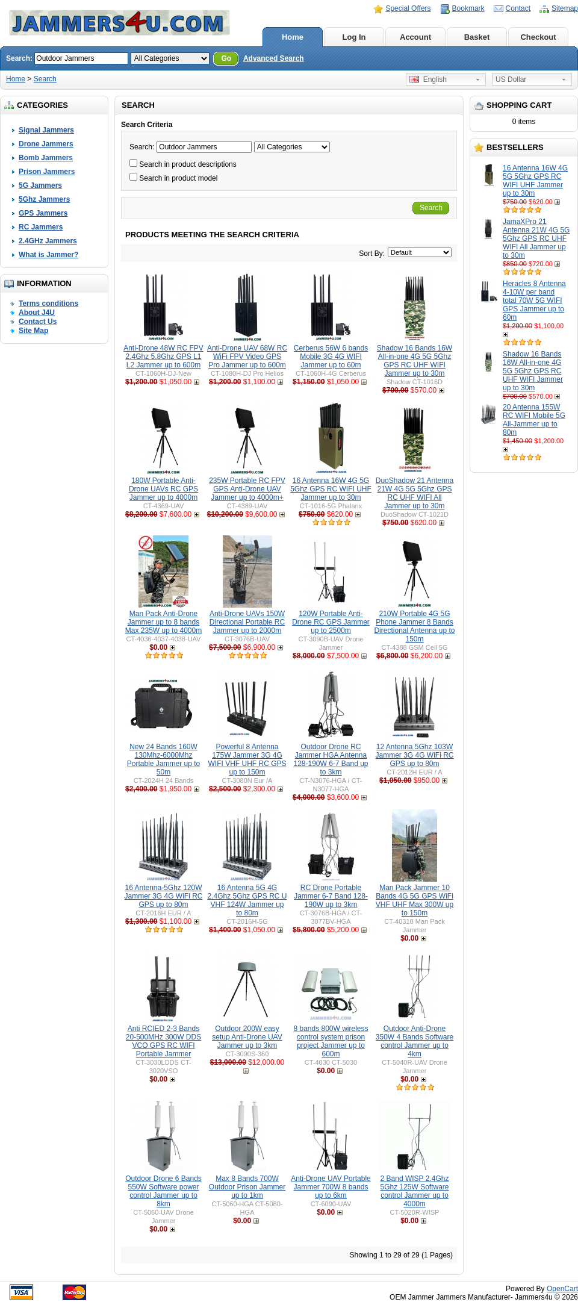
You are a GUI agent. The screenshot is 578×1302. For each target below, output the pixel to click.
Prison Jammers (47, 171)
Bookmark (468, 8)
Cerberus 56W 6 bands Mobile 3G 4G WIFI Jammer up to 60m (331, 356)
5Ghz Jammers (44, 199)
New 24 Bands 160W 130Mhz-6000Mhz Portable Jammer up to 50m (163, 759)
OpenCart (562, 1289)
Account (415, 37)
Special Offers (407, 8)
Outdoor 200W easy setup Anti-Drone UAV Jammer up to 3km (247, 1037)
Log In (354, 37)
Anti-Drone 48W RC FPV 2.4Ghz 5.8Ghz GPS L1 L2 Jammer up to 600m (163, 356)
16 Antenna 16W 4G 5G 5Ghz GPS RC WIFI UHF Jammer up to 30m (535, 181)
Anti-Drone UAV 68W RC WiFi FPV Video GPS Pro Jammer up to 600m (247, 356)
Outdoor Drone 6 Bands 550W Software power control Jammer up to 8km (163, 1191)
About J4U (37, 312)
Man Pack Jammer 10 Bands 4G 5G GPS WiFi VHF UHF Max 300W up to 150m (414, 900)
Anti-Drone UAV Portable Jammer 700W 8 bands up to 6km (331, 1187)
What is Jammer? (48, 255)
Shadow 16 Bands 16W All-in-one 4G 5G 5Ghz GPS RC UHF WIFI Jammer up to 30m (533, 371)
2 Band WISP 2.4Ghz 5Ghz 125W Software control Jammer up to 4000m (414, 1191)
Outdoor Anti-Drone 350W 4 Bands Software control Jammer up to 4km (414, 1041)
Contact (518, 8)
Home (292, 37)
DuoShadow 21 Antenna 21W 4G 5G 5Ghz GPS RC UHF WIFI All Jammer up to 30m (414, 493)
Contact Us (38, 321)
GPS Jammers (43, 213)
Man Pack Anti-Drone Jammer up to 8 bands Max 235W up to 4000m (163, 622)
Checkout (538, 37)
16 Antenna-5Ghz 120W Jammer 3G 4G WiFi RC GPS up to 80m (163, 896)
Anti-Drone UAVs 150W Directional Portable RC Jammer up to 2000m (247, 622)
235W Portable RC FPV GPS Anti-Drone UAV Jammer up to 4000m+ (247, 489)
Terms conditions (48, 303)
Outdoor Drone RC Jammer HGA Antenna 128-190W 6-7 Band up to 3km (330, 759)
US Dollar (511, 79)
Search (45, 79)
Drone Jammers (46, 144)
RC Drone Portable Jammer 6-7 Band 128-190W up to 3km (331, 896)
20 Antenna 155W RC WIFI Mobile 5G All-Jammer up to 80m (534, 420)
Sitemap (565, 8)
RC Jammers (41, 227)
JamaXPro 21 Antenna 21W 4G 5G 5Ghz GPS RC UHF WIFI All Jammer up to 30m (536, 238)
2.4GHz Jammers (48, 241)
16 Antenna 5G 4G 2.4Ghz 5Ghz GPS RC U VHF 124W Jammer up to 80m (247, 900)
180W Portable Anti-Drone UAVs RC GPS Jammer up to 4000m (163, 489)
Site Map (33, 330)
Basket (477, 37)
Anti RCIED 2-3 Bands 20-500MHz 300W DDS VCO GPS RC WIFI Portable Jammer (163, 1041)
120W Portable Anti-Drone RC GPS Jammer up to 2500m (331, 622)
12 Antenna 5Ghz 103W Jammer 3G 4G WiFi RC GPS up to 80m (414, 755)
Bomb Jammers (46, 158)
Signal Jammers (46, 130)
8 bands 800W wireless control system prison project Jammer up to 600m (330, 1041)
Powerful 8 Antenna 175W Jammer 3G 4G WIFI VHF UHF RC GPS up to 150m (247, 759)
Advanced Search (273, 58)
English (428, 79)
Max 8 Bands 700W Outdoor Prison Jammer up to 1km (247, 1187)
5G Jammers (40, 185)
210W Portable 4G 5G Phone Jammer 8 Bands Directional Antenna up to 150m (414, 626)
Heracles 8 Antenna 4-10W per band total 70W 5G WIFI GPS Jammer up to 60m (534, 300)
